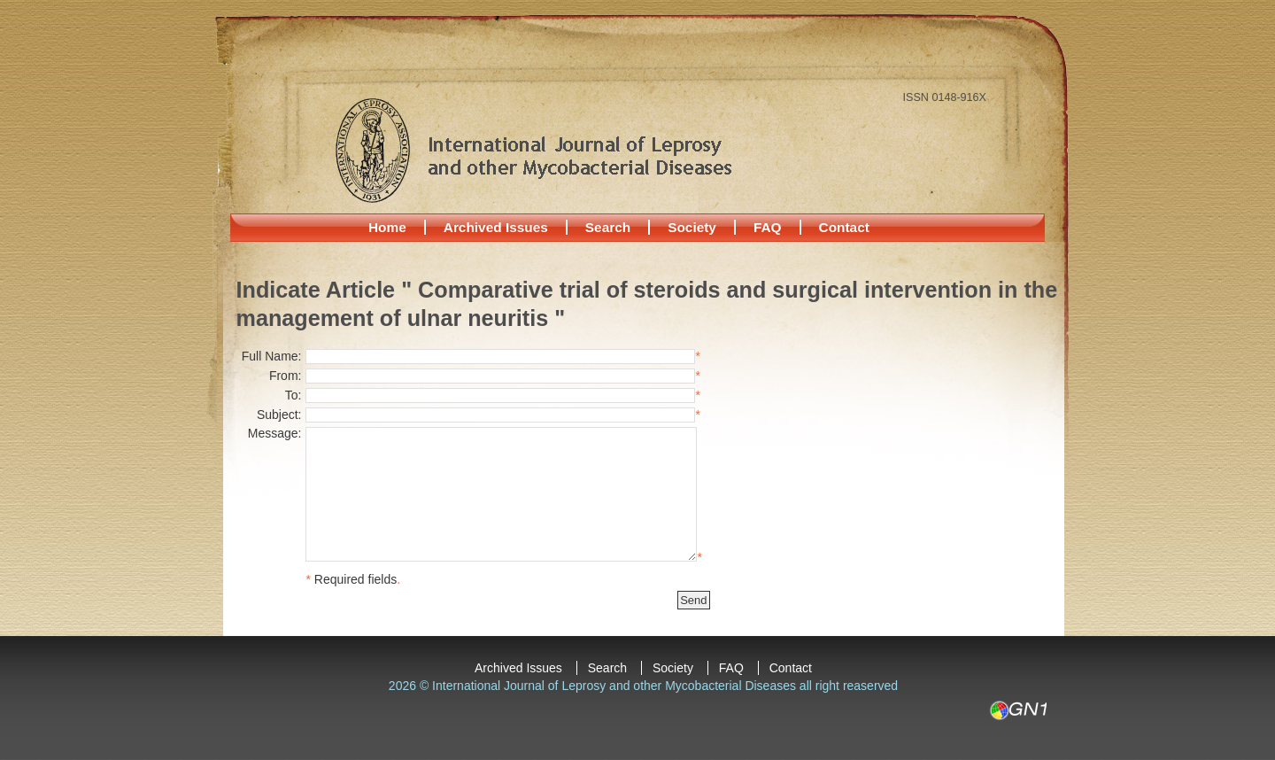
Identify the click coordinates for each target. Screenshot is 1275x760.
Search (607, 227)
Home (387, 227)
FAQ (767, 227)
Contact (844, 227)
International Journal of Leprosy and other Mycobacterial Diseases (533, 150)
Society (692, 227)
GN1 (1018, 710)
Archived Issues (496, 227)
